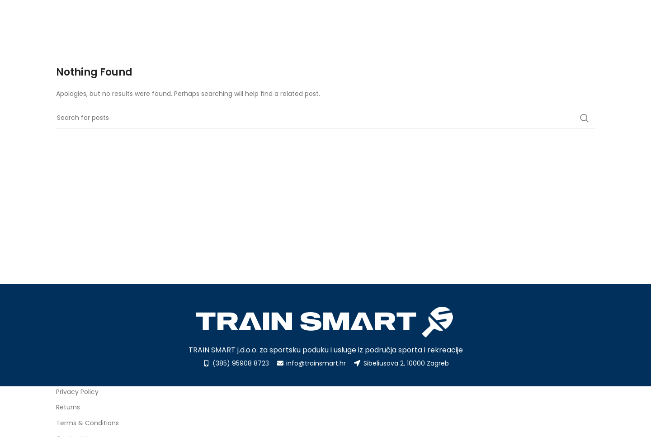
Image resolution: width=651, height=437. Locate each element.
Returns (68, 407)
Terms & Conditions (87, 423)
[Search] (325, 118)
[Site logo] (101, 23)
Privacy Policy (77, 391)
